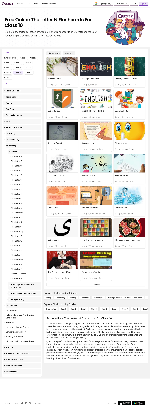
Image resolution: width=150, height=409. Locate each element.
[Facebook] (26, 403)
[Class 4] (94, 309)
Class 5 (28, 63)
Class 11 (29, 72)
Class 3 (7, 63)
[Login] (134, 4)
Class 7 (18, 67)
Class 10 (18, 72)
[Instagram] (30, 403)
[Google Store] (138, 403)
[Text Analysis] (98, 298)
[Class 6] (114, 309)
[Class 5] (104, 309)
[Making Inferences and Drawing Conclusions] (125, 298)
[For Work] (19, 4)
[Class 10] (69, 53)
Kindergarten (10, 58)
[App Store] (124, 403)
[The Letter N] (53, 53)
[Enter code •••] (121, 4)
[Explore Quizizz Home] (7, 3)
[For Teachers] (32, 4)
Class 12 (7, 77)
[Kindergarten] (51, 309)
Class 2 (33, 58)
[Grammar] (85, 298)
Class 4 (17, 63)
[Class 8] (135, 309)
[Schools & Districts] (49, 4)
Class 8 (28, 67)
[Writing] (48, 298)
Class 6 (7, 67)
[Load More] (95, 284)
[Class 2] (73, 309)
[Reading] (73, 298)
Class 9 (7, 72)
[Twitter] (22, 403)
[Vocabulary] (60, 298)
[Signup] (143, 4)
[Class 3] (83, 309)
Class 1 (23, 58)
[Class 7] (125, 309)
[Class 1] (63, 309)
